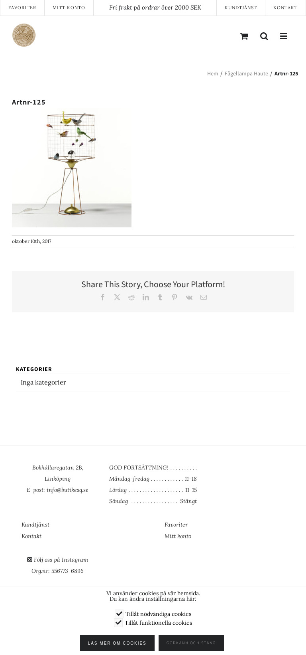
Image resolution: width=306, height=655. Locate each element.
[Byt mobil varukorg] (244, 36)
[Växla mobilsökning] (264, 36)
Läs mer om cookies (120, 643)
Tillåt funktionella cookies (158, 622)
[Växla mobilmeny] (284, 36)
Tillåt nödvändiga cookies (158, 614)
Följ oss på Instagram (61, 559)
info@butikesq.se (67, 489)
